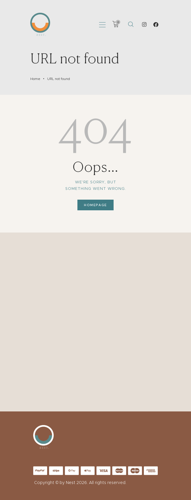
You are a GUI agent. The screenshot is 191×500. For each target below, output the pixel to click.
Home (35, 79)
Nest (70, 482)
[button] (102, 24)
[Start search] (130, 24)
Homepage (95, 205)
